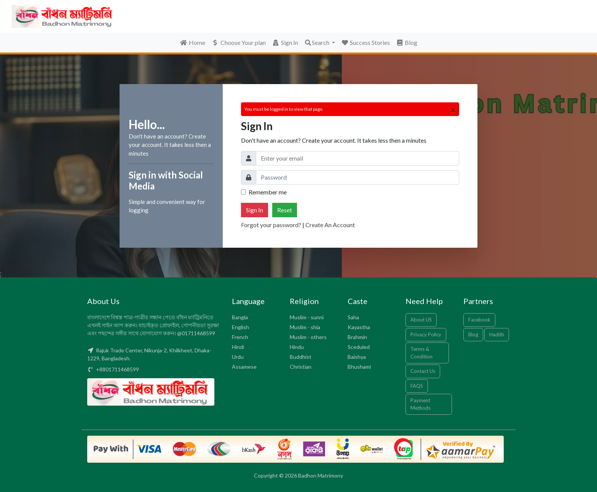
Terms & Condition (421, 353)
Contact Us (422, 371)
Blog (406, 42)
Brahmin (357, 337)
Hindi (238, 347)
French (240, 337)
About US (421, 320)
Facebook (479, 320)
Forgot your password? (271, 224)
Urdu (238, 356)
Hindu (297, 347)
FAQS (416, 386)
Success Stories (365, 42)
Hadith (496, 334)
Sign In (285, 42)
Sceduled (359, 347)
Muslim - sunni (307, 317)
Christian (300, 366)
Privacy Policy (425, 334)
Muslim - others (308, 337)
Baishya (357, 356)
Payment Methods (420, 404)
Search (317, 42)
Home (192, 42)
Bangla (240, 317)
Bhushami (359, 366)
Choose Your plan (238, 42)
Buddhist (300, 356)
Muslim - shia (305, 327)
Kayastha (359, 327)
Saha (353, 317)
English (240, 327)
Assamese (244, 366)
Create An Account (330, 224)
